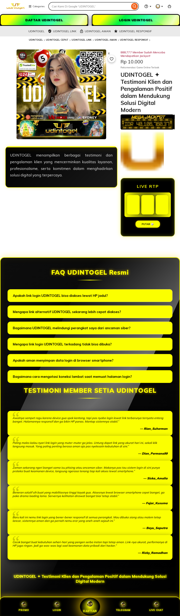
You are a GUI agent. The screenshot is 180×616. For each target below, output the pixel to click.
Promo (24, 606)
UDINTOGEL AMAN (106, 39)
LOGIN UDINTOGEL (136, 20)
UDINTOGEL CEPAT (57, 39)
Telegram (123, 606)
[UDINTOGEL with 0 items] (169, 6)
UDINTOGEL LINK (82, 39)
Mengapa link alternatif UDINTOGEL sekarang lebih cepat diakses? (67, 312)
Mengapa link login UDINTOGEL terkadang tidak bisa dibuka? (62, 344)
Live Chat (156, 606)
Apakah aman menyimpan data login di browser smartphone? (63, 360)
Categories (36, 6)
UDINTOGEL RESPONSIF (134, 39)
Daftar (90, 606)
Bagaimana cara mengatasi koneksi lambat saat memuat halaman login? (72, 376)
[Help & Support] (148, 6)
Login (57, 606)
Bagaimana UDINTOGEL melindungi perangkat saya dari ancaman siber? (71, 328)
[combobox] (89, 6)
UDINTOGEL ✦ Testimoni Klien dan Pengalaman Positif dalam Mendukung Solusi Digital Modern (90, 579)
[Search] (134, 6)
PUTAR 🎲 (148, 224)
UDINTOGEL (36, 39)
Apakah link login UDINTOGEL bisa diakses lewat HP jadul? (60, 295)
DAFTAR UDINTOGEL (44, 20)
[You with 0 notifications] (159, 6)
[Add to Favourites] (111, 58)
